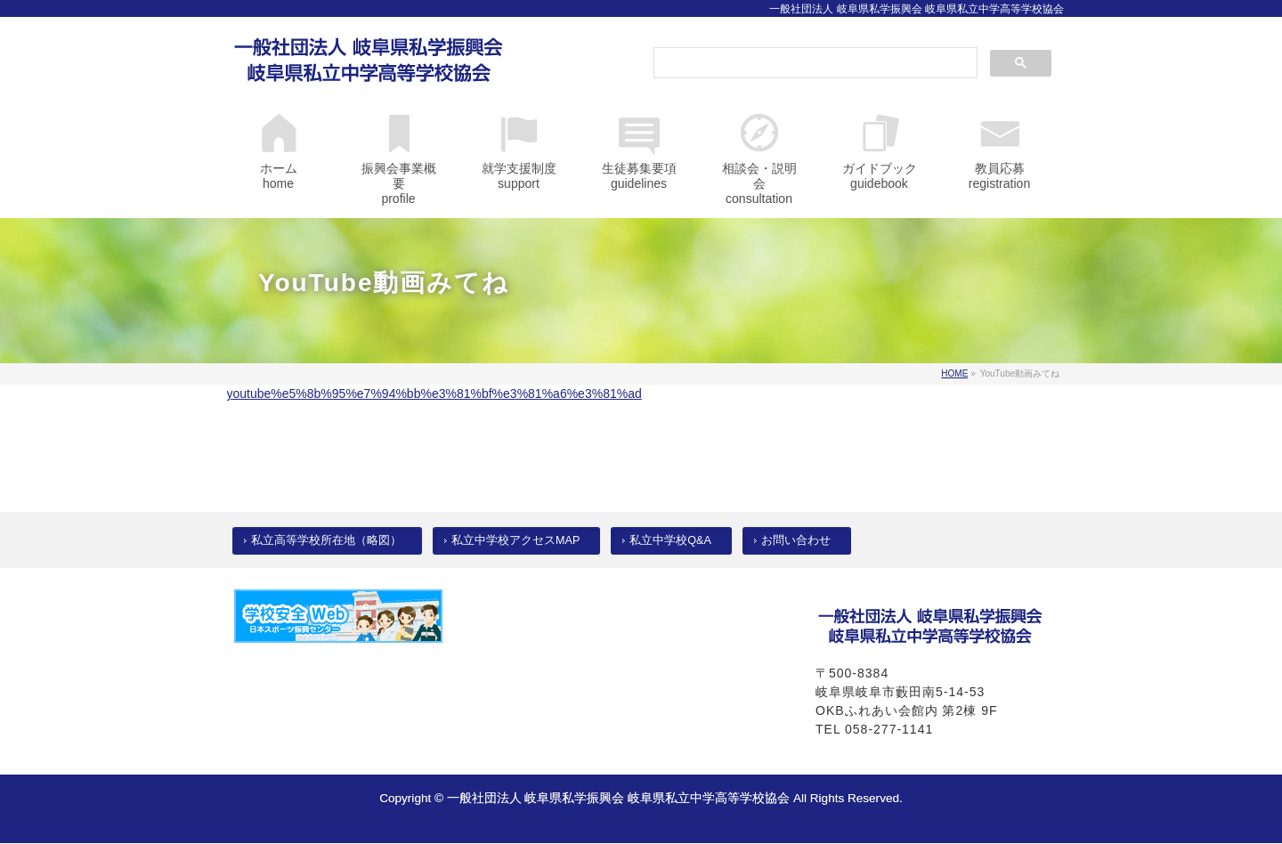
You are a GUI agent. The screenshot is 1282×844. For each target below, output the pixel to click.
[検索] (814, 64)
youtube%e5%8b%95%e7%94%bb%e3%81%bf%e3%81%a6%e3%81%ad (434, 393)
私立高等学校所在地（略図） (326, 540)
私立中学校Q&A (670, 540)
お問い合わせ (796, 540)
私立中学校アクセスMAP (515, 540)
